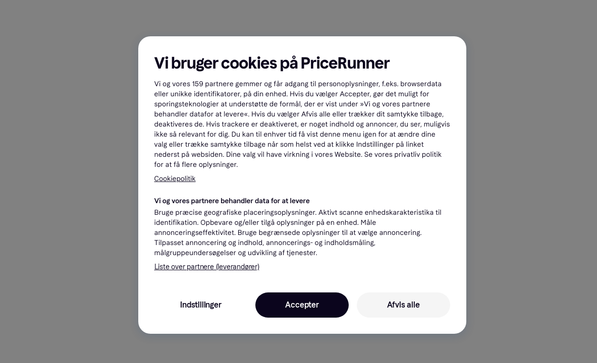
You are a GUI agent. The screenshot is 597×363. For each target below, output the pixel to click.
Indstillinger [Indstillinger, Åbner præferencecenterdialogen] (200, 305)
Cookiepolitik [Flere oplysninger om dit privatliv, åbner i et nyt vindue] (175, 178)
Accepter (301, 305)
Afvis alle (403, 305)
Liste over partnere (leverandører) (206, 267)
